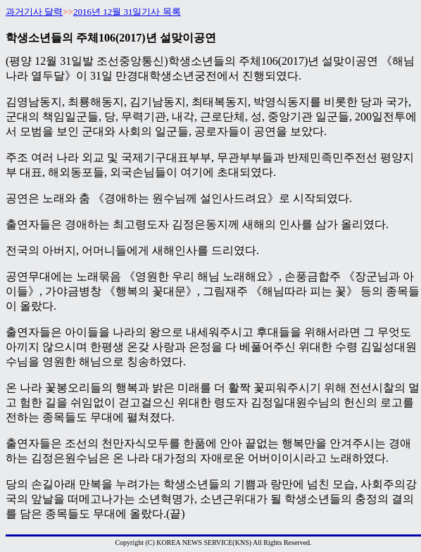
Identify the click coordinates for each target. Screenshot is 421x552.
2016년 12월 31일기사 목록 (127, 11)
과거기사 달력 (34, 11)
